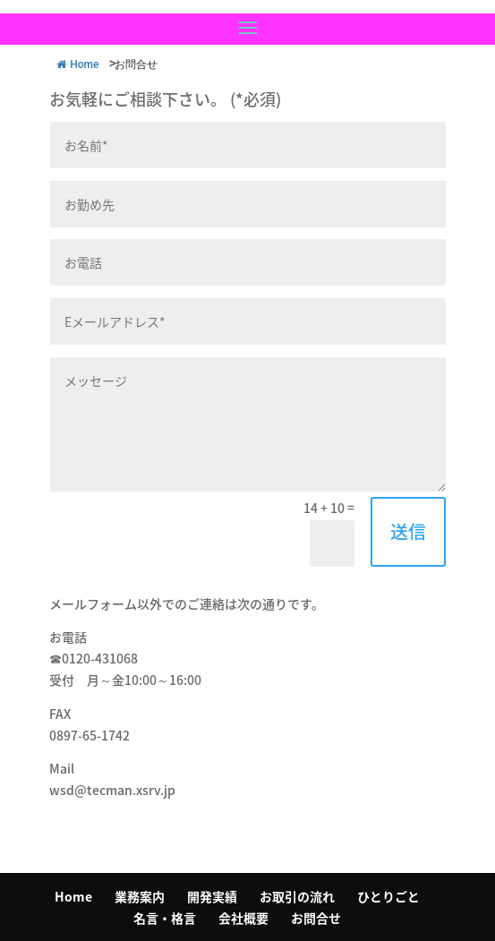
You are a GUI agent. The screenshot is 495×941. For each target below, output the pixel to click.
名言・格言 (164, 918)
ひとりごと (388, 896)
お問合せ (316, 918)
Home (73, 896)
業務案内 (140, 896)
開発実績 (212, 896)
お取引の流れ (297, 896)
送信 (408, 531)
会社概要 (243, 918)
